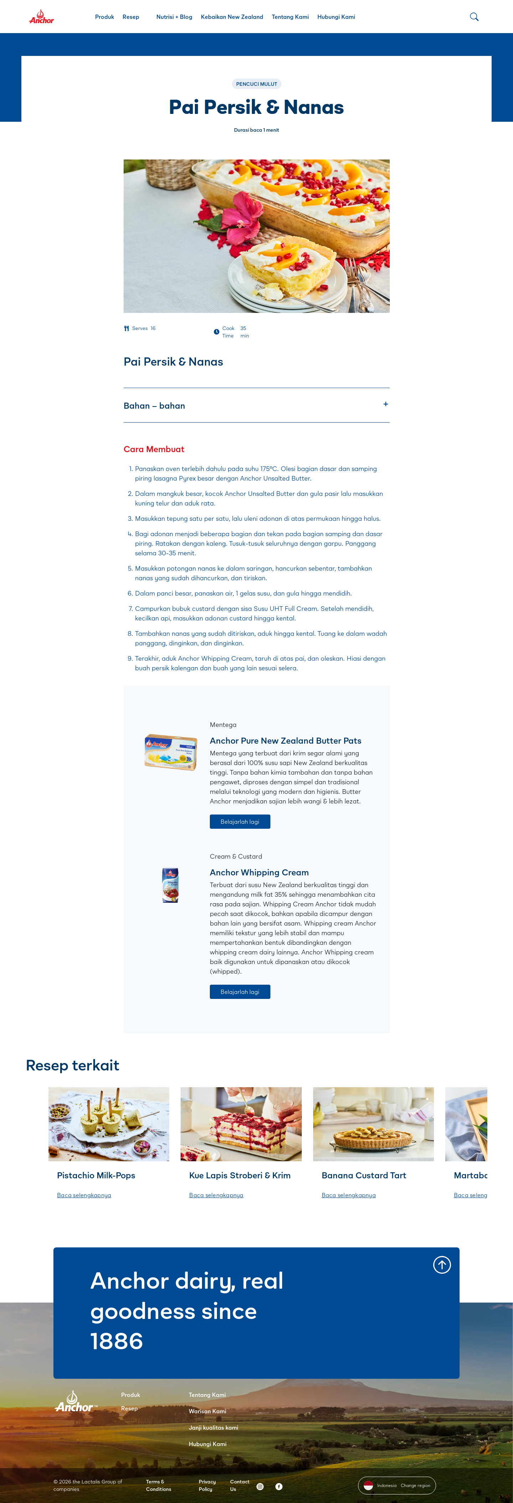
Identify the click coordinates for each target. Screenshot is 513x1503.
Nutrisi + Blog (174, 16)
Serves (140, 328)
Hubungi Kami (336, 16)
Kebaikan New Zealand (232, 16)
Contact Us (240, 1485)
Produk (104, 16)
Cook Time (228, 332)
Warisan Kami (207, 1411)
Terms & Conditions (158, 1485)
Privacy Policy (207, 1485)
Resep (131, 16)
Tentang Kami (290, 16)
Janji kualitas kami (213, 1427)
